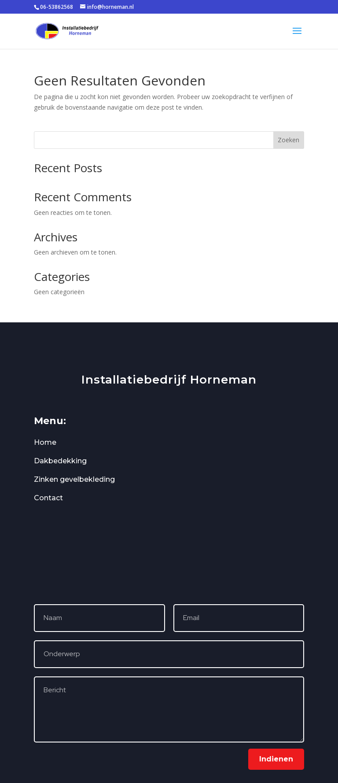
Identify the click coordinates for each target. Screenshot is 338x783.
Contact (48, 498)
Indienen (276, 759)
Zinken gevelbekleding (74, 479)
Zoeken (288, 140)
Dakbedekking (60, 461)
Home (45, 442)
